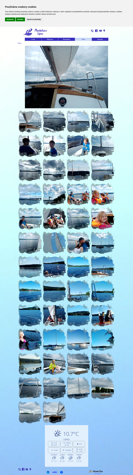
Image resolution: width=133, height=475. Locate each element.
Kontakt (100, 39)
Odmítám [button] (20, 19)
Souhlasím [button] (10, 19)
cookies (54, 472)
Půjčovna (50, 39)
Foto (83, 39)
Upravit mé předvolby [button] (34, 19)
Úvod (33, 39)
